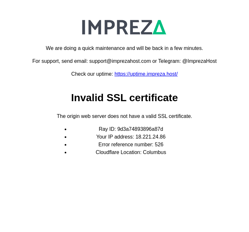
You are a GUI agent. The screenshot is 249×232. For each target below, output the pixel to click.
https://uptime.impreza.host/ (146, 74)
